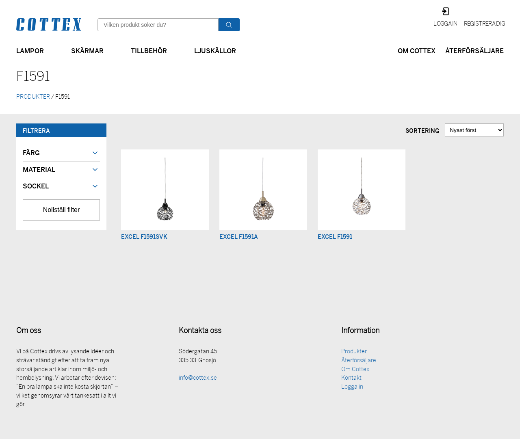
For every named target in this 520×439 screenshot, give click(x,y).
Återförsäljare (474, 50)
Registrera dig (484, 24)
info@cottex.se (198, 379)
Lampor (30, 50)
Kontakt (351, 379)
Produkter (354, 352)
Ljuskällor (215, 50)
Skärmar (87, 50)
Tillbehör (149, 50)
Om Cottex (417, 50)
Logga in (445, 24)
